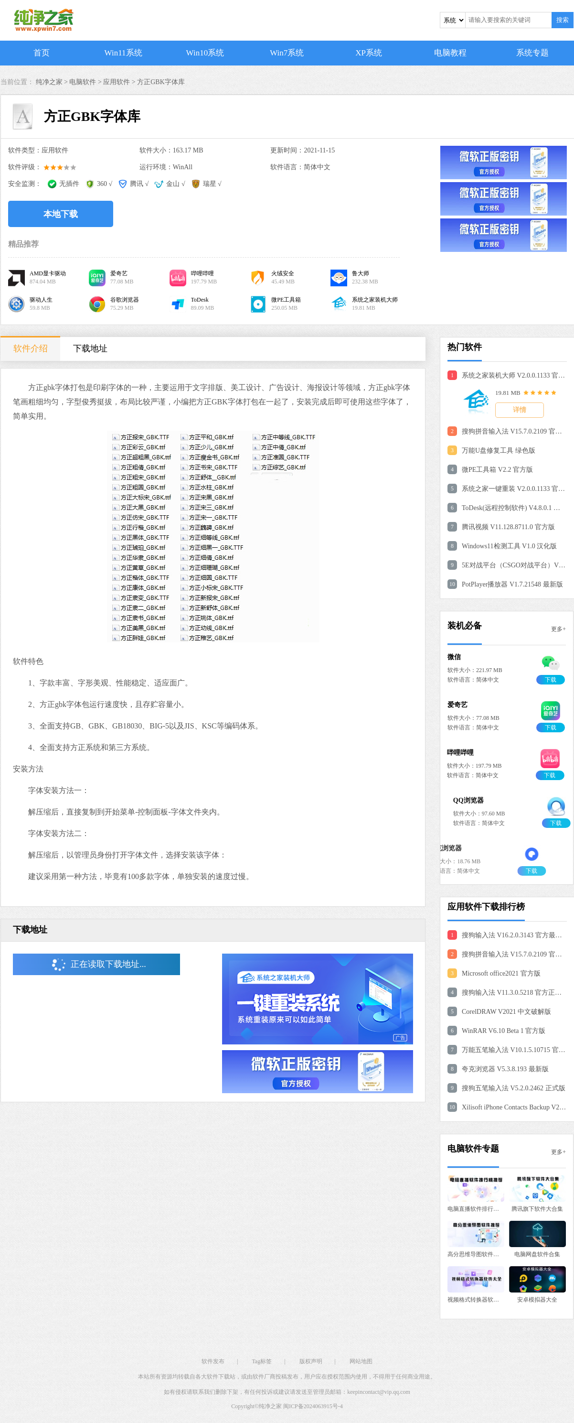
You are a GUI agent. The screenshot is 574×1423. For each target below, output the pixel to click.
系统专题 (532, 52)
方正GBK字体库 (161, 82)
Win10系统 (205, 52)
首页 (41, 52)
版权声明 (310, 1361)
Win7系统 (287, 52)
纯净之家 (270, 1406)
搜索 (562, 19)
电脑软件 (82, 82)
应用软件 (116, 82)
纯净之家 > (53, 82)
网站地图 (361, 1361)
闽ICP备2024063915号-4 (313, 1406)
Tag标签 (262, 1361)
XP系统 (368, 52)
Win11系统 (123, 52)
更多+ (558, 629)
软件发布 (213, 1361)
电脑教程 (450, 52)
